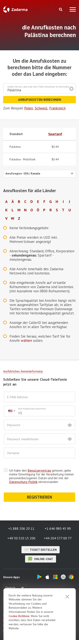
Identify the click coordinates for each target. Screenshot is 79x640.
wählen (26, 340)
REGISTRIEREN (39, 497)
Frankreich (57, 108)
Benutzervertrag (39, 470)
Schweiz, (41, 108)
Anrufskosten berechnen (39, 99)
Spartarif (55, 134)
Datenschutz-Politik (23, 482)
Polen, (29, 108)
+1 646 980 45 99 (58, 528)
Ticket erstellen (40, 550)
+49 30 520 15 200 (21, 538)
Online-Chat (40, 559)
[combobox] (11, 411)
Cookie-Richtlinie (19, 633)
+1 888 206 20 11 (21, 528)
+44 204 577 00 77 (58, 538)
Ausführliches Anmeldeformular (23, 371)
